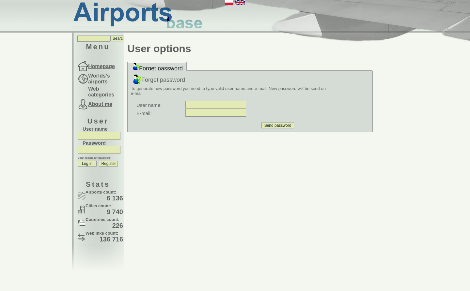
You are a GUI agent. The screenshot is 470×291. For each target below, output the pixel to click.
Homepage (101, 66)
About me (100, 104)
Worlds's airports (99, 78)
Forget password (157, 67)
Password (94, 143)
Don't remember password (94, 157)
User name (95, 129)
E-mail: (144, 113)
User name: (149, 105)
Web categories (101, 91)
